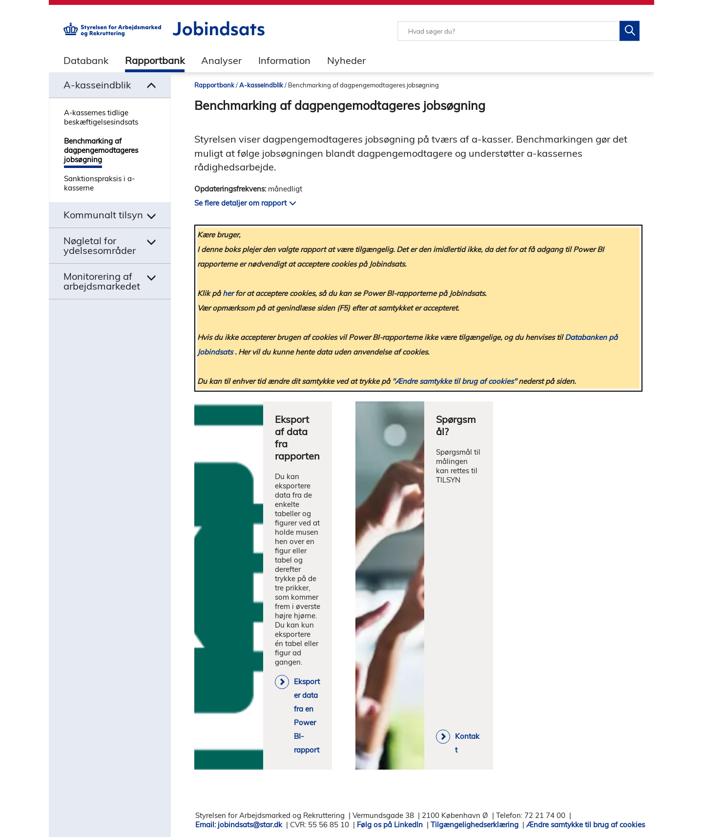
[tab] (78, 60)
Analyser (221, 60)
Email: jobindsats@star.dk (238, 824)
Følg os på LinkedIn (390, 824)
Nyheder (346, 60)
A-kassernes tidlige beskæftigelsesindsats (101, 117)
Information (284, 60)
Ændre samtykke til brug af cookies (585, 824)
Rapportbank (155, 60)
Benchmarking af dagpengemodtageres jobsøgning (101, 150)
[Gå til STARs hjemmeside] (112, 34)
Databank (85, 60)
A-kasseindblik (261, 85)
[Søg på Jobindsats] (630, 31)
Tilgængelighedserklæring (474, 824)
